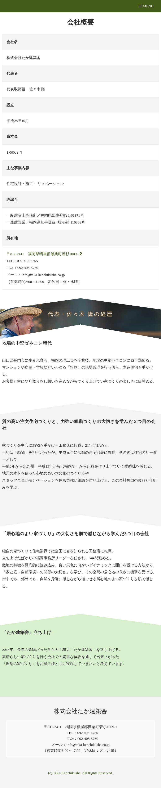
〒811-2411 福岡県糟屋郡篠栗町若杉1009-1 (44, 254)
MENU (146, 6)
